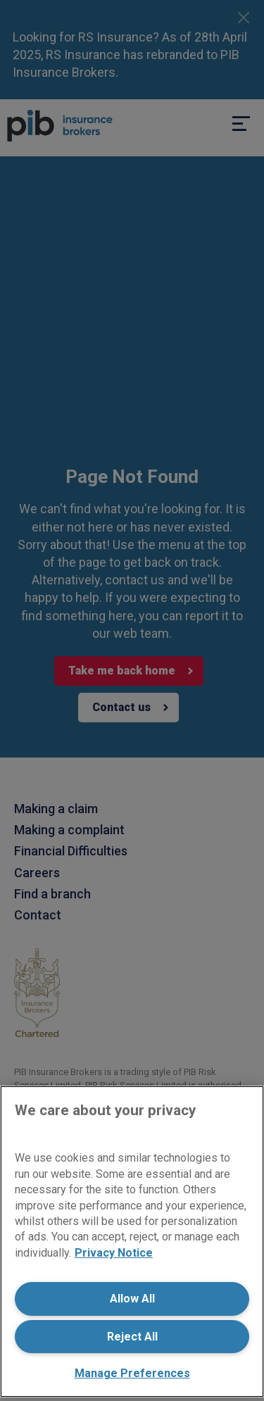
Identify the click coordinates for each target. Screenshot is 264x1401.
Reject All (132, 1336)
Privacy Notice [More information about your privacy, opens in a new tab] (114, 1252)
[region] (132, 1241)
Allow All (132, 1298)
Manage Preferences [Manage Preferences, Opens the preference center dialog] (132, 1373)
